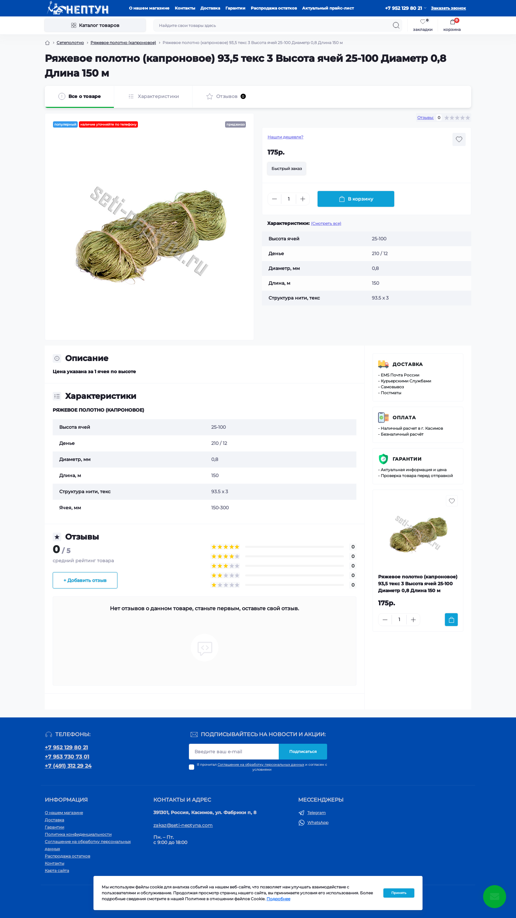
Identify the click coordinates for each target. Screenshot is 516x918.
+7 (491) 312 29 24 (68, 766)
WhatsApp (317, 822)
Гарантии (235, 8)
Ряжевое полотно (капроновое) (123, 42)
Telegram (316, 812)
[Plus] (302, 199)
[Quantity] (288, 199)
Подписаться (303, 751)
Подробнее (278, 898)
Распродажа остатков (274, 8)
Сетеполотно (70, 42)
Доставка (210, 8)
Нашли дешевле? (285, 136)
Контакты (185, 8)
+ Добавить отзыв (85, 580)
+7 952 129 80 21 (66, 747)
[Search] (396, 25)
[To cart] (451, 619)
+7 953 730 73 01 (67, 757)
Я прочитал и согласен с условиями (262, 767)
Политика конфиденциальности (78, 834)
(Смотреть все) (326, 223)
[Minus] (274, 199)
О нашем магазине (149, 8)
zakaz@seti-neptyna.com (183, 825)
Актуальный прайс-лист (328, 8)
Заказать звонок (448, 8)
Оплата (404, 418)
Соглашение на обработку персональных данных (261, 764)
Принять (398, 893)
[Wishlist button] (459, 139)
